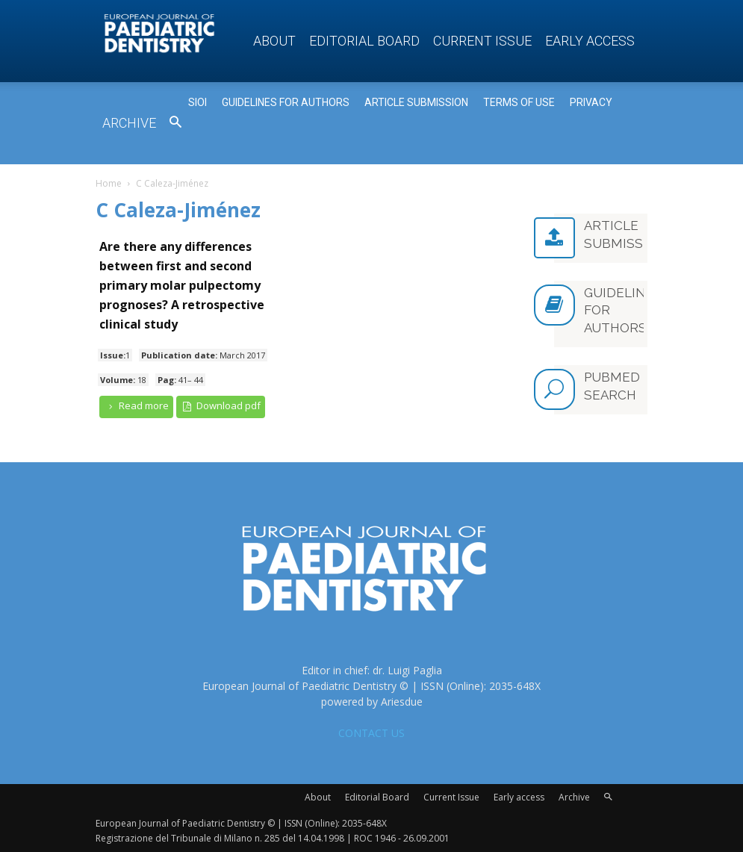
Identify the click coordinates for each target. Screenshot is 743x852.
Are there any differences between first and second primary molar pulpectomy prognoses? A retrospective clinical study (181, 285)
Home (109, 183)
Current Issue (482, 41)
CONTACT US (371, 733)
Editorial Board (364, 41)
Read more (137, 406)
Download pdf (221, 406)
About (274, 41)
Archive (129, 123)
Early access (590, 41)
